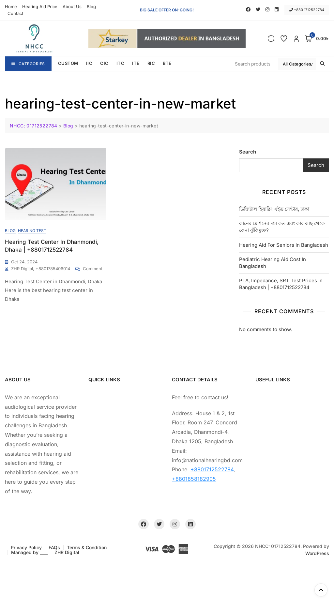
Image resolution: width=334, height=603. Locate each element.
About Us (72, 6)
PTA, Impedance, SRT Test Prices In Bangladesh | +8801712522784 (281, 283)
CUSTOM (68, 63)
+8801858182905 (194, 479)
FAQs (54, 547)
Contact (15, 13)
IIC (89, 63)
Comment (92, 268)
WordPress (317, 553)
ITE (136, 63)
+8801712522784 (212, 469)
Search (247, 152)
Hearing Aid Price (39, 6)
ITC (120, 63)
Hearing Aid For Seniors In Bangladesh (283, 245)
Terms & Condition (87, 547)
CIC (104, 63)
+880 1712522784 (306, 9)
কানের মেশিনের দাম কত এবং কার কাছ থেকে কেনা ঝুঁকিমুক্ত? (282, 226)
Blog (91, 6)
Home (11, 6)
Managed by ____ (29, 552)
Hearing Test (32, 230)
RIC (151, 63)
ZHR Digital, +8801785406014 (40, 268)
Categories (28, 63)
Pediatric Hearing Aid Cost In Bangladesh (272, 262)
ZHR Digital (66, 552)
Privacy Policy (26, 547)
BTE (167, 63)
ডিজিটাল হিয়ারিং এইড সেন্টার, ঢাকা (274, 209)
